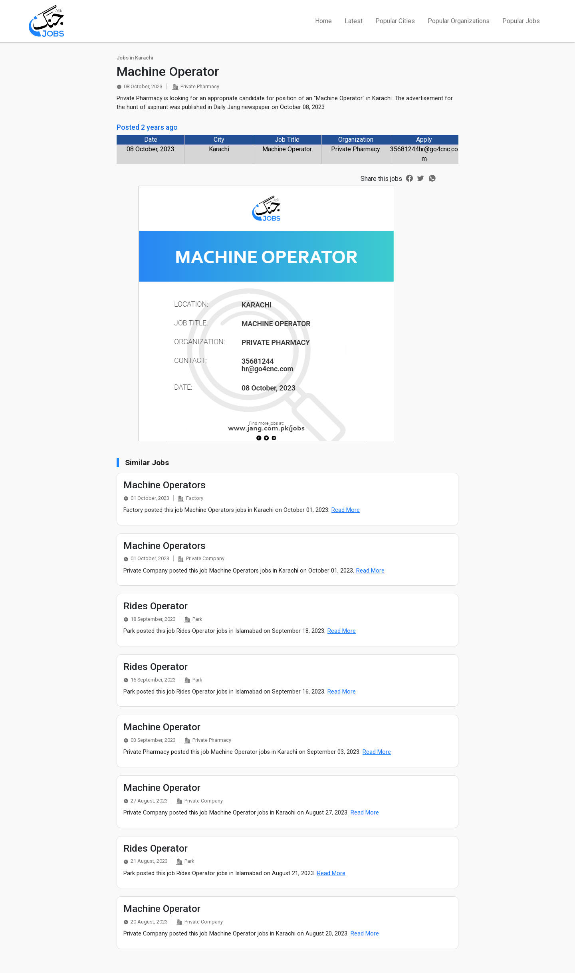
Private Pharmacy (355, 149)
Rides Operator (155, 606)
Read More (345, 510)
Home (323, 21)
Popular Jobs (521, 21)
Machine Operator (161, 727)
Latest (354, 21)
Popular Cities (395, 21)
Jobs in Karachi (135, 58)
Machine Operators (164, 485)
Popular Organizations (459, 21)
